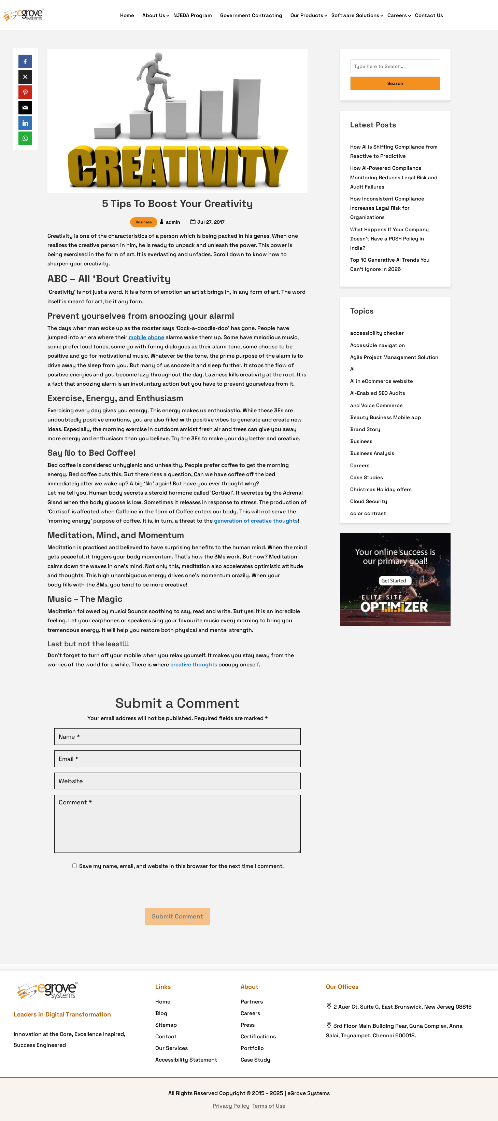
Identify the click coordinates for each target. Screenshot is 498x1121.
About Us (153, 15)
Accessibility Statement (186, 1059)
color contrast (368, 513)
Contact (165, 1036)
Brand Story (365, 429)
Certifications (258, 1036)
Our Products (306, 15)
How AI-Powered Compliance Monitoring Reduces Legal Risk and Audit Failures (394, 177)
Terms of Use (268, 1105)
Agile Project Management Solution (394, 357)
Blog (161, 1013)
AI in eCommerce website (381, 381)
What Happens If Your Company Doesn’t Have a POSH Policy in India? (389, 238)
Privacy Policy (231, 1105)
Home (127, 15)
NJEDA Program (192, 15)
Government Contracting (251, 15)
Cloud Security (368, 501)
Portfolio (252, 1048)
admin (173, 222)
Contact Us (429, 15)
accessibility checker (377, 333)
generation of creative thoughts (256, 520)
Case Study (255, 1059)
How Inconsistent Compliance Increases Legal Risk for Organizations (387, 207)
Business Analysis (372, 453)
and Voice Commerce (376, 405)
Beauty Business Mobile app (385, 417)
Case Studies (366, 477)
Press (248, 1024)
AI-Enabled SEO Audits (377, 393)
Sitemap (166, 1024)
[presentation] (177, 889)
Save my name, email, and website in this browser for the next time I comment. (181, 866)
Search (395, 83)
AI (352, 369)
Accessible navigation (377, 345)
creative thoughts (194, 664)
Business (144, 222)
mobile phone (146, 337)
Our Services (171, 1048)
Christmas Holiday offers (381, 489)
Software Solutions (355, 15)
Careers (397, 15)
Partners (252, 1001)
